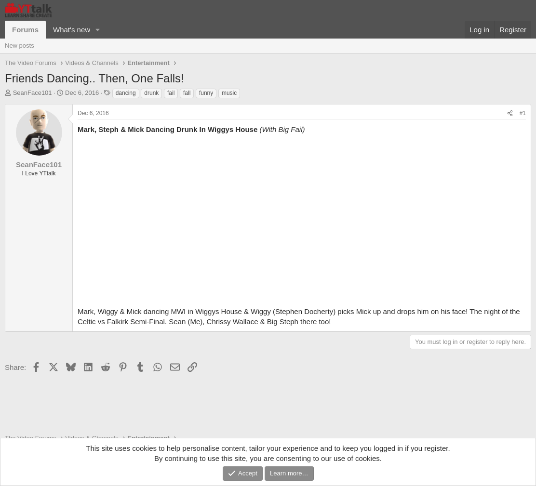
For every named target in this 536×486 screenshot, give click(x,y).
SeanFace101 (32, 92)
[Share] (510, 113)
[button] (98, 30)
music (229, 93)
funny (206, 93)
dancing (126, 93)
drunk (151, 93)
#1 (523, 113)
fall (186, 93)
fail (170, 93)
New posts (19, 45)
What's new (71, 30)
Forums (25, 30)
